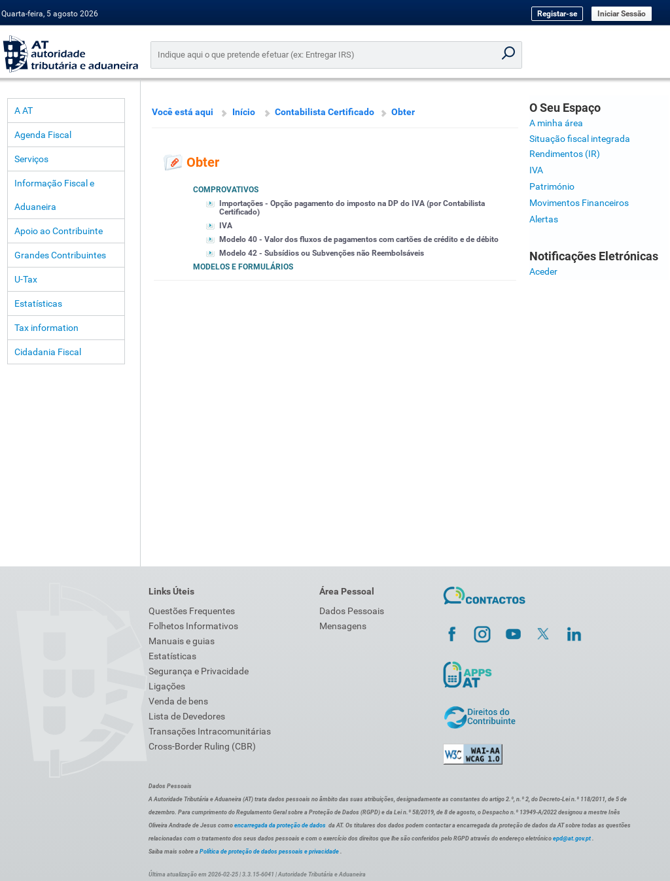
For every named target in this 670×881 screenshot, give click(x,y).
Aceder (543, 271)
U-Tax (25, 279)
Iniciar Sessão (621, 13)
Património (551, 186)
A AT (23, 110)
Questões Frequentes (192, 611)
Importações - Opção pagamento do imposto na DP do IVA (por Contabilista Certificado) (352, 207)
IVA (225, 225)
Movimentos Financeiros (579, 203)
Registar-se (557, 13)
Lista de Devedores (187, 716)
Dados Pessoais (351, 611)
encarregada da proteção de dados (280, 825)
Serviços (31, 159)
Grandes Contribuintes (60, 255)
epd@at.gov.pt (572, 838)
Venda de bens (178, 701)
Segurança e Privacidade (199, 671)
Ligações (167, 686)
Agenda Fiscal (42, 135)
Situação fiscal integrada (579, 138)
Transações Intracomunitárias (210, 731)
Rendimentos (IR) (564, 153)
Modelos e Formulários (243, 266)
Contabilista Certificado (324, 112)
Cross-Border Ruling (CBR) (202, 746)
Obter (403, 112)
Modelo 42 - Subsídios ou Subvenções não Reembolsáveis (321, 253)
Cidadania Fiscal (47, 352)
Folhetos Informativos (193, 626)
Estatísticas (38, 303)
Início (243, 112)
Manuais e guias (182, 641)
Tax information (46, 327)
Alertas (543, 219)
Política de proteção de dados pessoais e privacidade (269, 851)
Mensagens (342, 626)
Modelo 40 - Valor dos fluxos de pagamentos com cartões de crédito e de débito (359, 239)
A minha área (556, 123)
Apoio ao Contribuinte (58, 231)
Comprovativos (225, 189)
